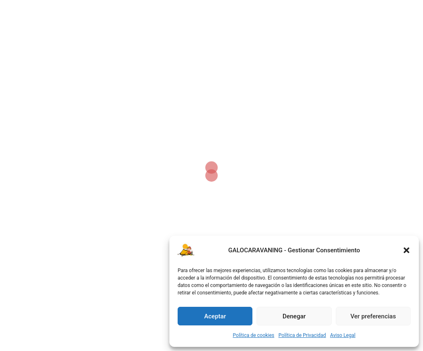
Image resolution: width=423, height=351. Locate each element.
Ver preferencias (373, 316)
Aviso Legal (342, 335)
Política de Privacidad (302, 335)
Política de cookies (254, 335)
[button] (406, 250)
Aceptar (215, 316)
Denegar (294, 316)
